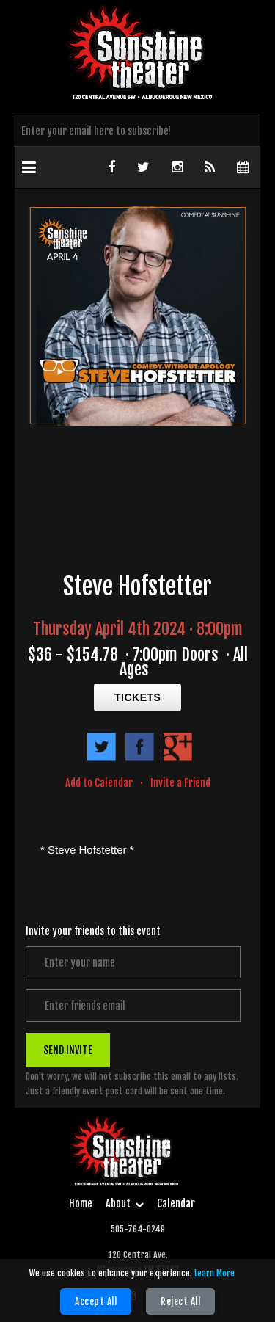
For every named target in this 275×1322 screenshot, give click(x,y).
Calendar (176, 1203)
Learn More (214, 1273)
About (125, 1203)
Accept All (96, 1301)
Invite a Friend (180, 783)
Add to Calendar (99, 783)
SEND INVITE (67, 1050)
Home (80, 1203)
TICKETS (137, 697)
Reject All (180, 1301)
